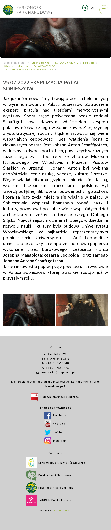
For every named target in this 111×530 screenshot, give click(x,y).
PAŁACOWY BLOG (45, 66)
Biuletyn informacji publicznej (55, 396)
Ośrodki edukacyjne (16, 66)
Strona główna (41, 62)
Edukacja (88, 62)
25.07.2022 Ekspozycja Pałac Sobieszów (28, 69)
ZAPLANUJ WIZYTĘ (66, 62)
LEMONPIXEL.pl (61, 510)
